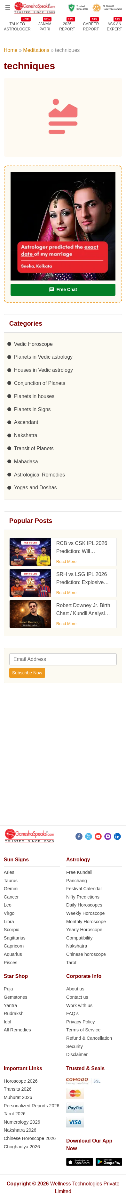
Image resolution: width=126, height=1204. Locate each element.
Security (74, 1046)
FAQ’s (72, 1013)
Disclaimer (77, 1054)
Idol (7, 1021)
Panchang (76, 880)
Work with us (79, 1005)
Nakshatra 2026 (20, 1130)
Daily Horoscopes (84, 904)
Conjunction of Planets (39, 383)
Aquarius (13, 954)
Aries (9, 872)
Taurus (11, 880)
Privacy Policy (80, 1021)
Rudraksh (14, 1013)
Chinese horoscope (86, 954)
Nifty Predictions (82, 896)
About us (75, 988)
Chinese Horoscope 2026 (30, 1138)
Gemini (11, 888)
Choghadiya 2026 (22, 1146)
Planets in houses (34, 396)
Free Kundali (79, 872)
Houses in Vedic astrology (43, 370)
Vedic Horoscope (33, 344)
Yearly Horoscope (84, 929)
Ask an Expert (114, 26)
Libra (9, 921)
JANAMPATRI (44, 26)
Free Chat (63, 289)
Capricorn (14, 945)
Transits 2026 (18, 1089)
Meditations (36, 50)
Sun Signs (16, 859)
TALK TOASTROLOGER (17, 26)
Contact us (77, 997)
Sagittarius (15, 937)
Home (11, 50)
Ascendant (26, 422)
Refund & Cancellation (89, 1038)
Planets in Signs (32, 409)
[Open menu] (8, 8)
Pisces (10, 962)
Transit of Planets (34, 448)
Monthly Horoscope (86, 921)
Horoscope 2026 (21, 1081)
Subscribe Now (27, 672)
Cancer (11, 896)
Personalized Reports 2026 (31, 1105)
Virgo (9, 913)
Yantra (10, 1005)
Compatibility (79, 937)
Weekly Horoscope (85, 913)
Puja (8, 988)
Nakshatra (25, 435)
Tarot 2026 (15, 1113)
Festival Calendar (84, 888)
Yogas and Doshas (35, 487)
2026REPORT (67, 26)
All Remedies (17, 1029)
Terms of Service (83, 1029)
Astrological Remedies (39, 474)
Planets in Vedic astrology (43, 357)
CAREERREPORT (91, 26)
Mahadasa (26, 461)
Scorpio (12, 929)
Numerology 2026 (22, 1122)
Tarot (71, 962)
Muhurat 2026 (18, 1097)
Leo (8, 904)
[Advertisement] (63, 756)
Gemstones (16, 997)
